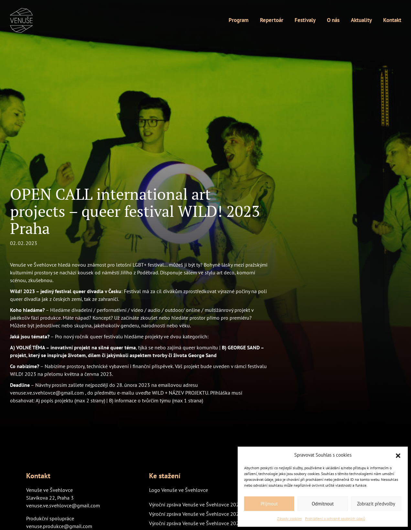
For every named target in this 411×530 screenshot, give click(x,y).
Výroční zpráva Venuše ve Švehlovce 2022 (195, 523)
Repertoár (271, 20)
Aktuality (361, 20)
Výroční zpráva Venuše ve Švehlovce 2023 (195, 514)
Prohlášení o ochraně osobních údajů (335, 518)
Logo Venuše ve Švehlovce (178, 490)
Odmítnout (323, 504)
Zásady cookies (289, 518)
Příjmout (269, 504)
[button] (398, 455)
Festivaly (305, 20)
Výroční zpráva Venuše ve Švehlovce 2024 (195, 504)
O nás (333, 20)
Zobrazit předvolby (376, 504)
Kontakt (392, 20)
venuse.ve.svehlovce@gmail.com (63, 505)
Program (239, 20)
